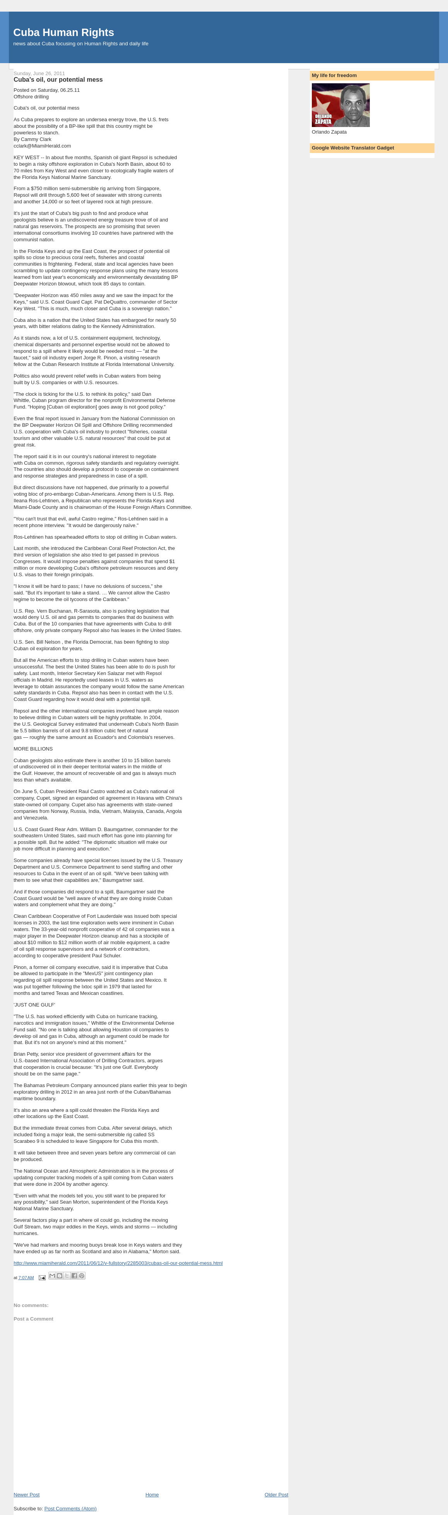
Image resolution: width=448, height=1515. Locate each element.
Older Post (276, 1495)
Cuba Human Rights (63, 32)
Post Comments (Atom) (70, 1509)
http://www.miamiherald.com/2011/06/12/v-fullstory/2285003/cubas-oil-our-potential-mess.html (118, 1263)
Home (152, 1495)
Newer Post (26, 1495)
